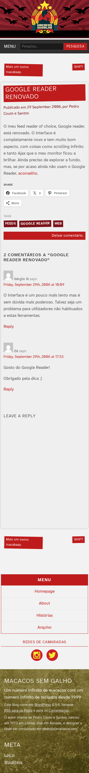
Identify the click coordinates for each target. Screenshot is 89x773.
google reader (35, 223)
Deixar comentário (67, 236)
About (44, 603)
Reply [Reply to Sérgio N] (9, 326)
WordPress (42, 705)
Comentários (59, 711)
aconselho (27, 173)
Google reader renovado (31, 93)
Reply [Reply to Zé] (9, 389)
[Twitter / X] (52, 655)
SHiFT (78, 67)
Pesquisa (75, 46)
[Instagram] (36, 655)
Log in (9, 755)
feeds (10, 223)
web (58, 223)
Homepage (45, 591)
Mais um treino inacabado (17, 69)
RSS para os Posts (18, 711)
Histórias (45, 615)
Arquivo (44, 627)
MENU (10, 46)
